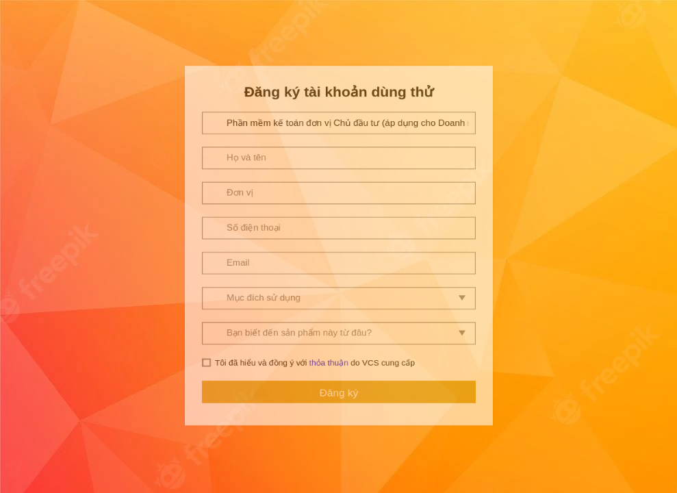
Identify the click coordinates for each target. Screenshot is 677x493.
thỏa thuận (328, 433)
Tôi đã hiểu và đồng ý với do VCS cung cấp (314, 433)
